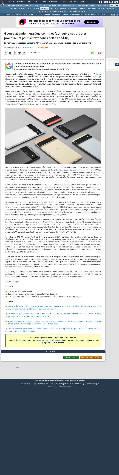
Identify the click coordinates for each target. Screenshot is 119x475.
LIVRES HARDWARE (76, 14)
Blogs (36, 2)
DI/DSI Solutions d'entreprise (21, 5)
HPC (51, 8)
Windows (22, 8)
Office (99, 5)
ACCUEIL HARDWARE (14, 14)
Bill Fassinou (29, 60)
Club (90, 2)
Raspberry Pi (64, 8)
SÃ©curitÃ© (92, 8)
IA (41, 5)
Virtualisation (43, 11)
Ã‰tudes (74, 2)
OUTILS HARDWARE (92, 14)
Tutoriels (21, 2)
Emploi (64, 2)
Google (16, 294)
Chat (43, 2)
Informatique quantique (58, 11)
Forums (11, 2)
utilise (8, 114)
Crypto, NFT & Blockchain (76, 11)
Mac (56, 8)
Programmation (83, 5)
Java (59, 5)
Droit (82, 2)
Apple (98, 87)
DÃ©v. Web (67, 5)
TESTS (103, 14)
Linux (29, 8)
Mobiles (105, 5)
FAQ (29, 2)
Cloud (36, 5)
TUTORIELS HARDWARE (60, 14)
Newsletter (53, 2)
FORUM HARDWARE (30, 14)
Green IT (82, 8)
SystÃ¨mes (114, 5)
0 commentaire (42, 60)
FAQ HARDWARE (44, 14)
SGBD (92, 5)
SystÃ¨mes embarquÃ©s (106, 8)
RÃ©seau (74, 8)
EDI (74, 5)
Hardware (44, 8)
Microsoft (52, 5)
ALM (45, 5)
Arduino (36, 8)
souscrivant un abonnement (50, 353)
